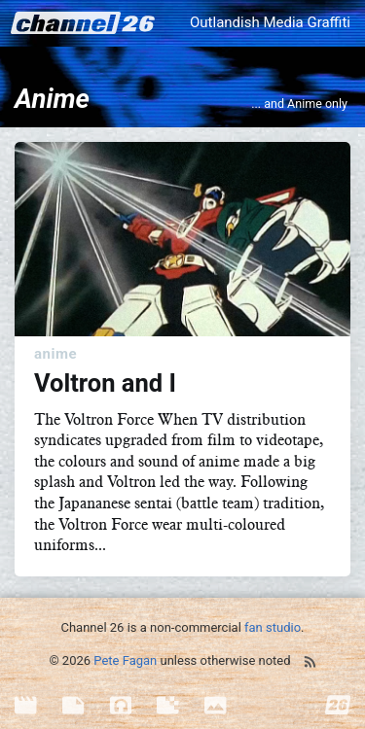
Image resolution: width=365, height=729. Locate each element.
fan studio (272, 627)
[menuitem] (38, 706)
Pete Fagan (125, 660)
